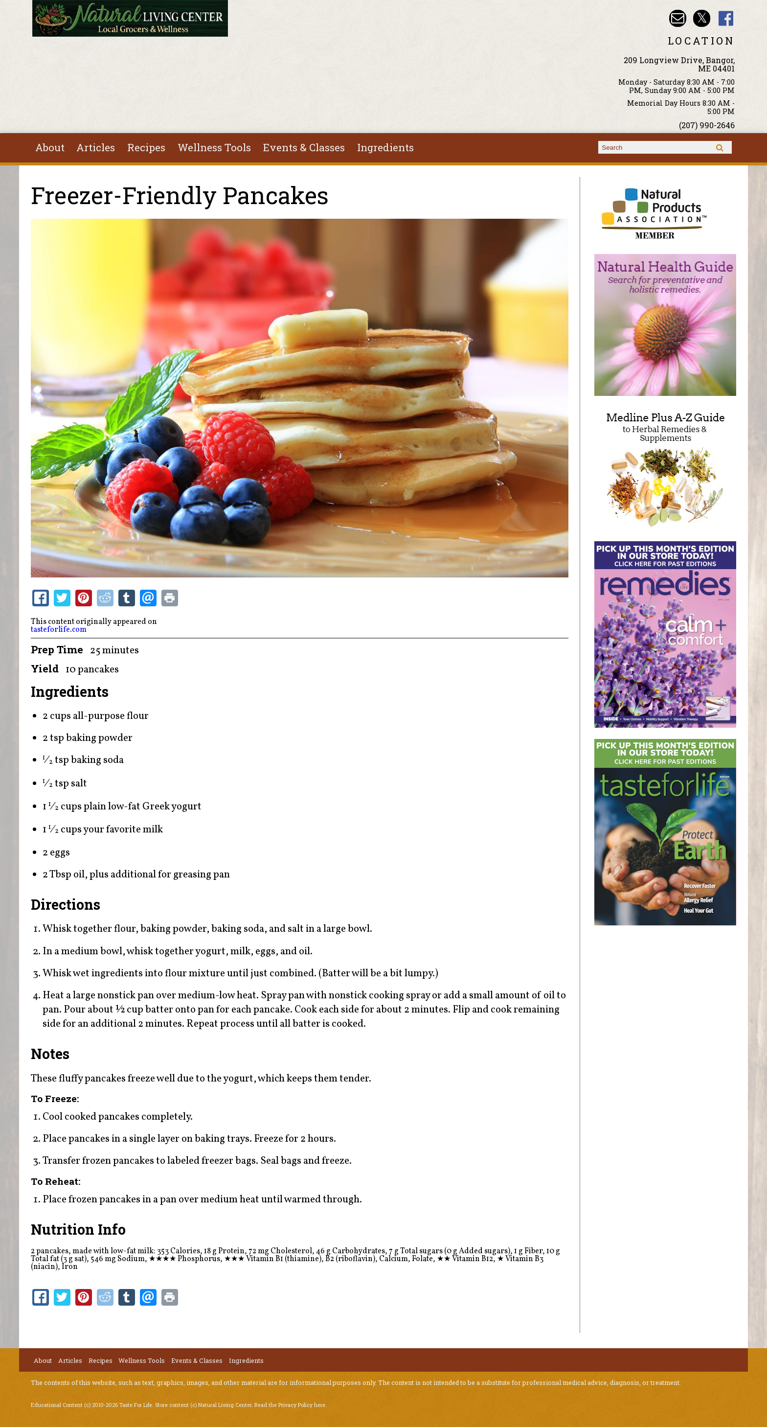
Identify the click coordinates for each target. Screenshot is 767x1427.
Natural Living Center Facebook (726, 18)
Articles (95, 147)
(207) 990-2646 (707, 125)
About (50, 147)
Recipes (146, 147)
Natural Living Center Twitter (701, 18)
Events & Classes (304, 147)
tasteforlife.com (59, 629)
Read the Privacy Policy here (289, 1405)
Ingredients (385, 147)
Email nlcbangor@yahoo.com (677, 18)
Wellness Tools (214, 147)
